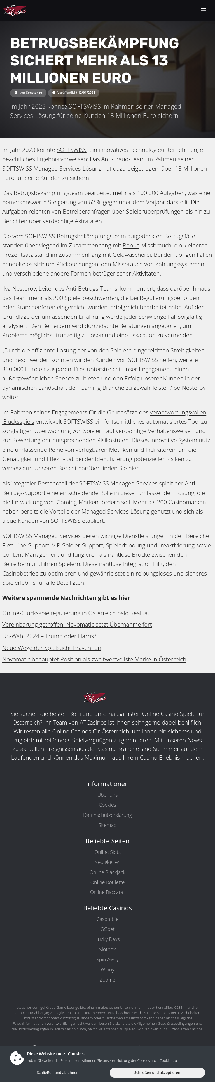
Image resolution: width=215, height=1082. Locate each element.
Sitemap (107, 825)
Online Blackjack (107, 872)
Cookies (107, 804)
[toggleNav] (203, 10)
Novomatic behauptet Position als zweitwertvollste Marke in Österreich (94, 659)
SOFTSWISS (71, 149)
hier (133, 468)
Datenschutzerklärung (107, 815)
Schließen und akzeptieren (157, 1072)
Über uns (107, 794)
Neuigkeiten (107, 862)
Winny (107, 969)
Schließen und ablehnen (57, 1072)
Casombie (107, 919)
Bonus (131, 245)
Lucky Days (107, 939)
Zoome (107, 979)
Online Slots (107, 852)
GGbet (107, 929)
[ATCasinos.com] (27, 10)
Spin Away (107, 959)
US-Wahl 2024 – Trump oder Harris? (49, 636)
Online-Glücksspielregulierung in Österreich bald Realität (75, 613)
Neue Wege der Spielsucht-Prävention (51, 648)
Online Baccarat (107, 892)
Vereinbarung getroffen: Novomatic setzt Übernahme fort (77, 624)
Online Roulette (107, 882)
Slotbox (107, 949)
